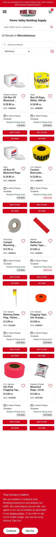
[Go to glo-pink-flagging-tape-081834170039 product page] (15, 395)
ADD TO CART (15, 132)
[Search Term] (28, 27)
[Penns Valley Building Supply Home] (28, 13)
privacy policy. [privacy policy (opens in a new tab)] (17, 513)
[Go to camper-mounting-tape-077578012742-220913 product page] (15, 251)
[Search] (52, 26)
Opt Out (30, 531)
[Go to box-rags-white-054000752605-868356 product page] (42, 106)
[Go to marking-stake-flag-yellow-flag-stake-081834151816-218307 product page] (15, 323)
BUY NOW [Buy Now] (15, 138)
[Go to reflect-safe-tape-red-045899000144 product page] (42, 251)
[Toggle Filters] (52, 51)
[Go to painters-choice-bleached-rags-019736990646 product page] (42, 395)
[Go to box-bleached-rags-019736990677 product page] (15, 178)
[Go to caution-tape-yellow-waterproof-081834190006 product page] (42, 178)
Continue (11, 531)
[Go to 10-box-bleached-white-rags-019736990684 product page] (15, 106)
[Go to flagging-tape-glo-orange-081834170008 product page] (42, 323)
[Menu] (5, 12)
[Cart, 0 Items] (50, 11)
